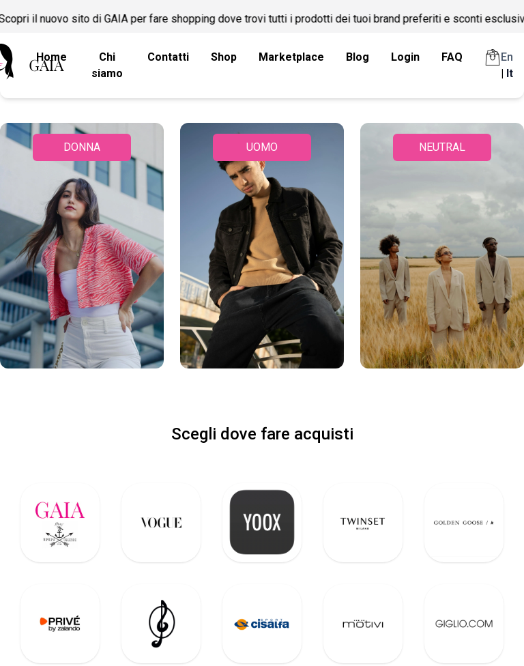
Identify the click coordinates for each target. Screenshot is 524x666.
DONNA (81, 147)
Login (405, 56)
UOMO (262, 147)
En (507, 56)
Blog (357, 56)
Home (51, 56)
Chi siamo (107, 65)
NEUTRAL (442, 147)
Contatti (168, 56)
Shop (224, 56)
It (509, 73)
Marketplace (291, 56)
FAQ (452, 56)
